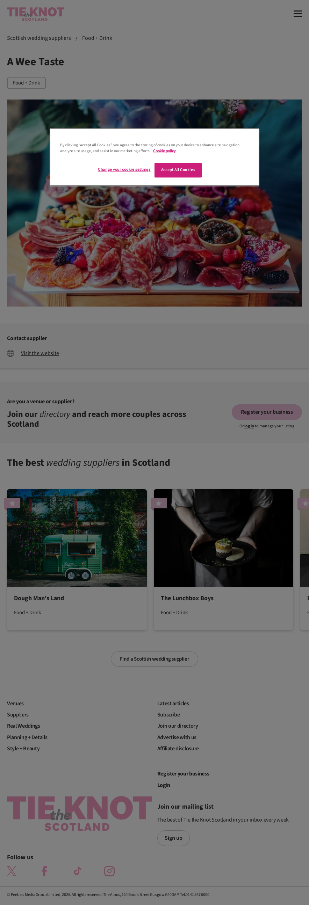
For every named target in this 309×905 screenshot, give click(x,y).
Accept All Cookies (178, 170)
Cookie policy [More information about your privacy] (164, 151)
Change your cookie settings (124, 169)
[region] (154, 157)
